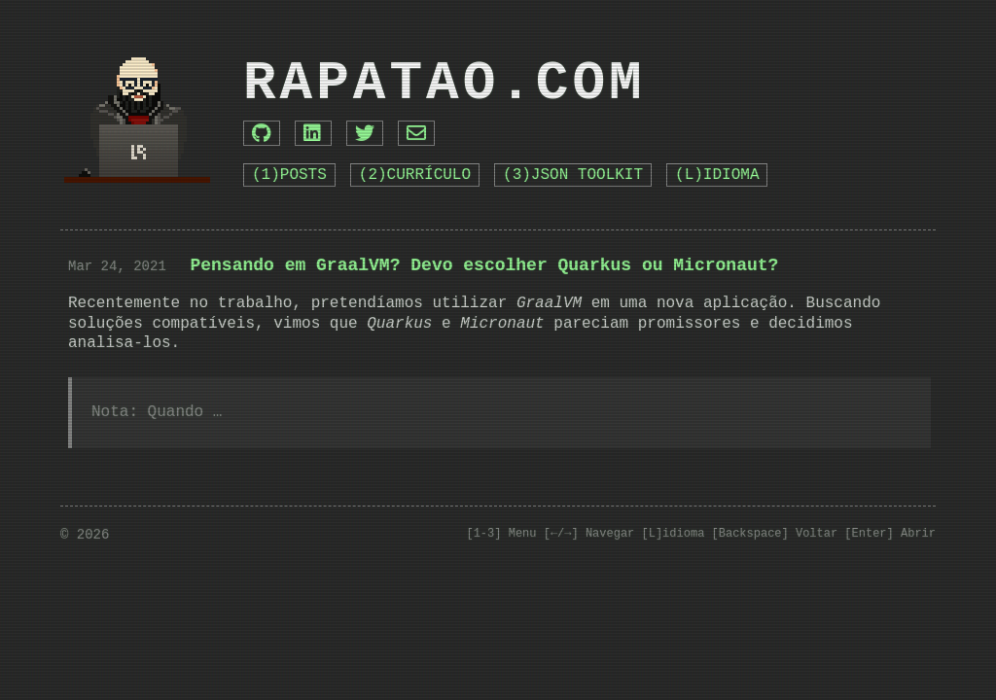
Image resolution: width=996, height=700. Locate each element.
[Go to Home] (137, 110)
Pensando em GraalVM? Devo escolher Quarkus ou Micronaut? (484, 265)
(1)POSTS (289, 175)
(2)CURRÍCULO (415, 175)
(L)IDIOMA (717, 175)
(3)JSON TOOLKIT (573, 175)
